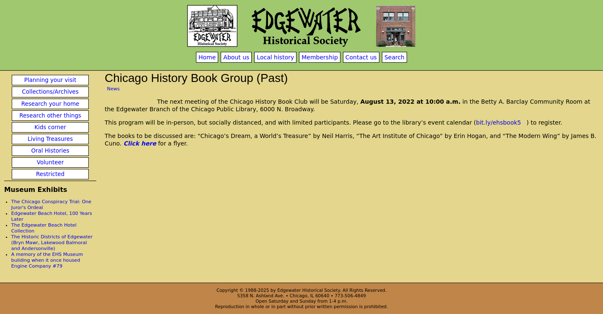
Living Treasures (50, 139)
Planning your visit (50, 80)
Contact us (361, 57)
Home (207, 57)
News (113, 89)
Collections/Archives (50, 92)
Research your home (50, 104)
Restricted (50, 174)
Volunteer (50, 162)
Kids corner (50, 127)
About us (236, 57)
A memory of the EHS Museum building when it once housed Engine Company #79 (47, 260)
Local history (275, 57)
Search (394, 57)
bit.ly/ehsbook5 (498, 122)
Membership (320, 57)
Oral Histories (50, 151)
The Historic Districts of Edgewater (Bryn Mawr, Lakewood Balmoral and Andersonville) (52, 242)
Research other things (50, 115)
